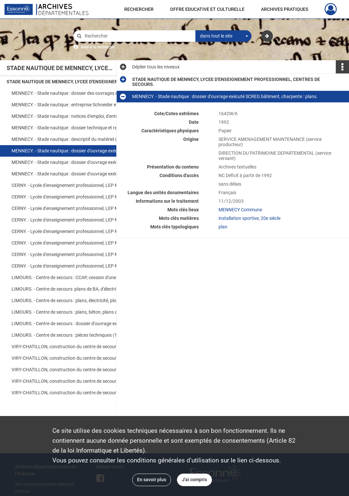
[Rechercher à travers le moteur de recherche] (138, 36)
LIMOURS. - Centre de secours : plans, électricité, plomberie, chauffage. (77, 300)
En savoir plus (151, 479)
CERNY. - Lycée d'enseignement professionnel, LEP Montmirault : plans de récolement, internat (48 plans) (77, 243)
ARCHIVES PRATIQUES (284, 9)
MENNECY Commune (240, 209)
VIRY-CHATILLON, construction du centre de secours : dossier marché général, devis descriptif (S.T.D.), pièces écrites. (77, 346)
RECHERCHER (139, 9)
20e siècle (270, 218)
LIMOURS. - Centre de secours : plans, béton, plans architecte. (74, 312)
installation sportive (238, 218)
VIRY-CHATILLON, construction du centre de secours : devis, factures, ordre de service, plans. (77, 358)
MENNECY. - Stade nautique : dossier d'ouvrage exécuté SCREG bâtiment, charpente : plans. (77, 150)
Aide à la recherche (97, 47)
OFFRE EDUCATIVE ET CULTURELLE (207, 9)
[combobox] (223, 36)
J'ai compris (194, 479)
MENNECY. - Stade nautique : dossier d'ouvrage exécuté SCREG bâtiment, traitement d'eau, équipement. (77, 162)
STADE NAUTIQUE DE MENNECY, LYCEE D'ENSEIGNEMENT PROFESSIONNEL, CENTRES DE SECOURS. (72, 81)
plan (222, 226)
